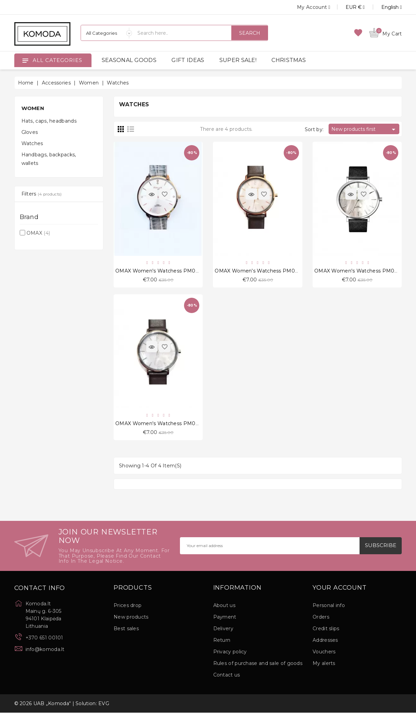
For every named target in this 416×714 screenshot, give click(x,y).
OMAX (38, 233)
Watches (32, 143)
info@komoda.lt (45, 650)
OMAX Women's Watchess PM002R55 (262, 271)
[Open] (25, 60)
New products (131, 618)
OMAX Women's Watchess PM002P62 (362, 271)
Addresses (325, 641)
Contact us (226, 676)
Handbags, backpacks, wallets (48, 159)
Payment (224, 618)
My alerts (324, 665)
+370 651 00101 (44, 639)
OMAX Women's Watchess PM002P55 (163, 424)
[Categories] (106, 33)
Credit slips (326, 630)
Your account (340, 589)
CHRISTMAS (288, 60)
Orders (321, 618)
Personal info (329, 607)
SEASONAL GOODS (129, 60)
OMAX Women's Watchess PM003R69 (163, 271)
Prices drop (128, 607)
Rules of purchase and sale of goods (258, 665)
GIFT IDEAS (187, 60)
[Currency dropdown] (347, 7)
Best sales (126, 630)
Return (222, 641)
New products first (364, 129)
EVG (103, 705)
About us (224, 607)
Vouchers (324, 653)
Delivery (223, 630)
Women (33, 108)
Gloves (29, 132)
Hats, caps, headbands (49, 121)
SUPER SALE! (237, 60)
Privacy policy (230, 653)
